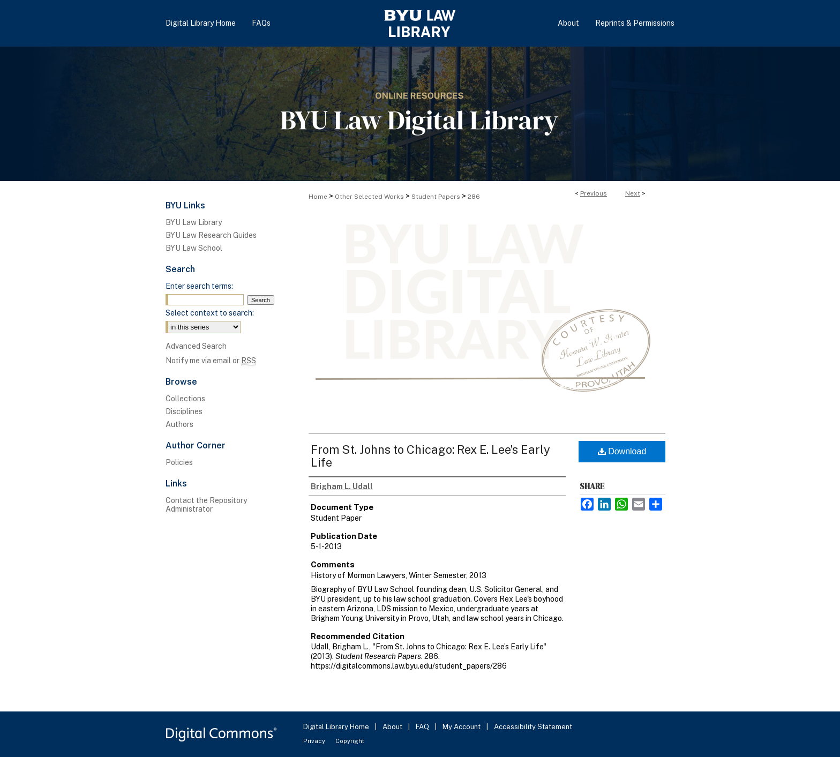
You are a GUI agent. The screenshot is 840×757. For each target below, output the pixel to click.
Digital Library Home (337, 727)
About (393, 727)
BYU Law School (194, 248)
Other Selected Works (369, 196)
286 (474, 196)
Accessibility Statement (533, 727)
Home (318, 196)
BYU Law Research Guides (211, 235)
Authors (179, 424)
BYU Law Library (194, 222)
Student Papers (435, 196)
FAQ (423, 727)
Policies (179, 462)
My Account (462, 727)
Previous (593, 193)
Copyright (349, 741)
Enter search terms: (199, 286)
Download (622, 451)
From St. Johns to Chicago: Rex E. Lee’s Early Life (430, 456)
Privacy (315, 741)
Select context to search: (210, 313)
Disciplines (184, 411)
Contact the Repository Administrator (206, 504)
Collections (185, 398)
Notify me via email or (211, 360)
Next (632, 193)
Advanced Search (196, 346)
